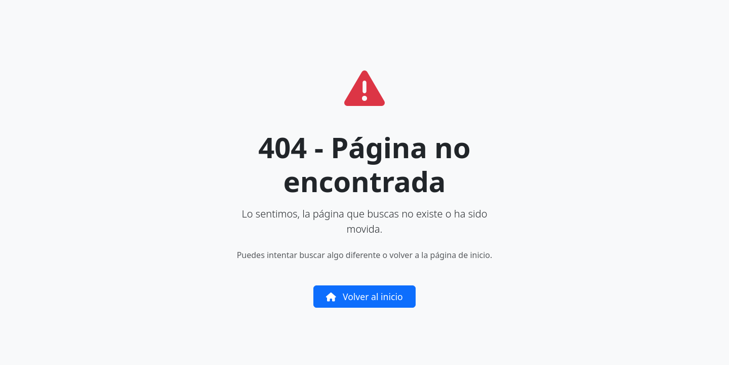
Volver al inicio (364, 296)
